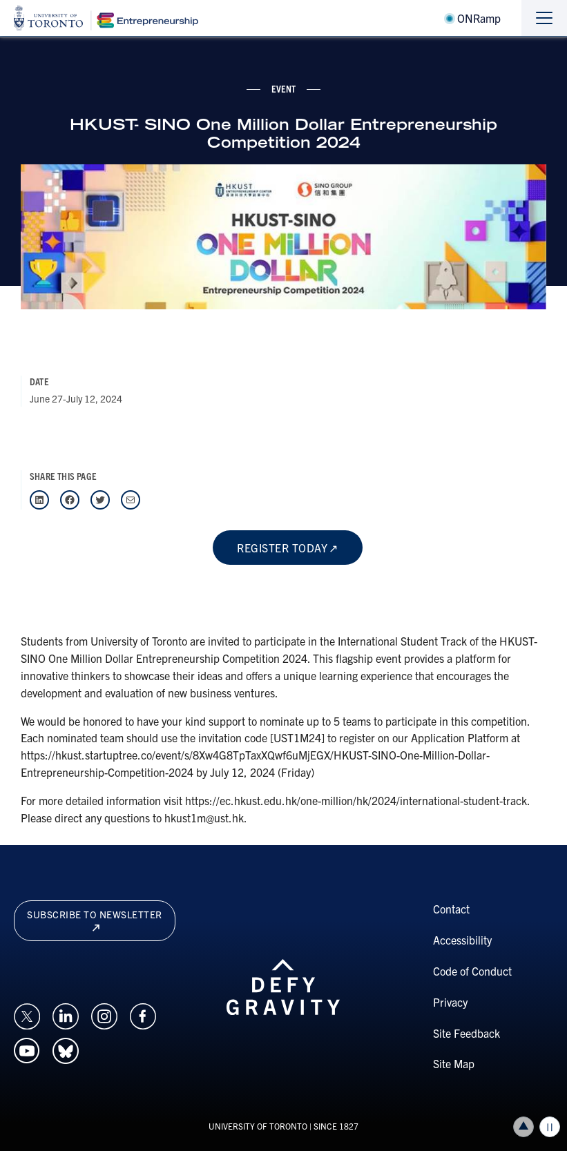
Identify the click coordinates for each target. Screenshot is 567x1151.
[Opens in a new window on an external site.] (27, 1014)
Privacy (450, 1002)
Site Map (453, 1063)
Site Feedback (466, 1033)
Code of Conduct (472, 971)
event (283, 88)
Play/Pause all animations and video (549, 1126)
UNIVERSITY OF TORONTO (258, 1126)
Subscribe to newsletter (94, 919)
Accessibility (462, 940)
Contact (451, 909)
